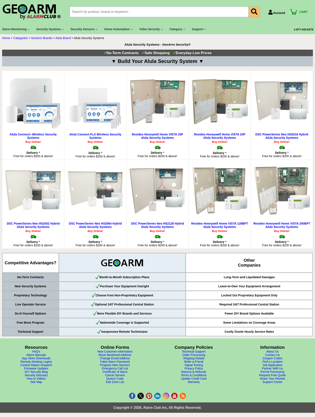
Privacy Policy (194, 368)
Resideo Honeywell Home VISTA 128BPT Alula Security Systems (219, 225)
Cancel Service (115, 375)
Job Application (272, 365)
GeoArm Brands (41, 38)
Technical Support (193, 351)
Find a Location (272, 361)
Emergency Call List (115, 368)
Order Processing (193, 355)
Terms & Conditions (193, 375)
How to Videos (36, 378)
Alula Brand (63, 38)
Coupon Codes (272, 358)
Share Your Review (272, 378)
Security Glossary (36, 375)
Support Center (272, 382)
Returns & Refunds (193, 371)
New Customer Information (115, 351)
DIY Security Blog (36, 371)
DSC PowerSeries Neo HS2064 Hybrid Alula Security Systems (95, 225)
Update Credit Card (193, 378)
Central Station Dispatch (36, 365)
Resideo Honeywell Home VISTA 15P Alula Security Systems (157, 136)
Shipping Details (193, 358)
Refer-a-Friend (193, 361)
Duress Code (115, 378)
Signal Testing (194, 365)
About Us (272, 351)
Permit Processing (273, 371)
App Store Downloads (36, 358)
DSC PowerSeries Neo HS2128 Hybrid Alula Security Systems (157, 225)
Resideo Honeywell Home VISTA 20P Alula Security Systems (219, 136)
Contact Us (272, 355)
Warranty (194, 382)
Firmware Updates (36, 368)
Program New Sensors (115, 365)
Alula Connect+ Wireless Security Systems (33, 136)
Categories (20, 38)
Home (6, 38)
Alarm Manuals (36, 355)
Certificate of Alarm (114, 371)
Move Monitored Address (115, 355)
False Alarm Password (115, 361)
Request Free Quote (272, 375)
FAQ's (36, 351)
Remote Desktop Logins (36, 361)
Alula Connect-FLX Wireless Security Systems (95, 136)
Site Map (36, 382)
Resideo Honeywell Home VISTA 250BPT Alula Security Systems (281, 225)
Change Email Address (115, 358)
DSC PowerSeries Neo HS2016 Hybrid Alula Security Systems (281, 136)
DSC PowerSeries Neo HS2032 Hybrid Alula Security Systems (33, 225)
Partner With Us (272, 368)
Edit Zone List (115, 382)
